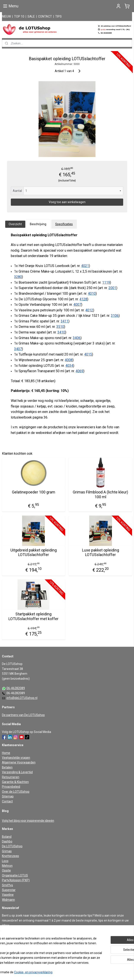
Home (6, 753)
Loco (5, 861)
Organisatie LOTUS (15, 875)
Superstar (9, 890)
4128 (83, 299)
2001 (112, 288)
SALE (31, 16)
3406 (77, 338)
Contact (7, 801)
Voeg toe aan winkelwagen (67, 202)
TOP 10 (19, 16)
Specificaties (64, 224)
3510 (60, 327)
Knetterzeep (10, 856)
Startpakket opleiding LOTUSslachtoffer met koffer (33, 616)
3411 (64, 321)
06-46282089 (15, 688)
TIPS (58, 16)
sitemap (52, 972)
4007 (77, 304)
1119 (106, 282)
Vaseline (8, 894)
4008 (69, 360)
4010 (92, 293)
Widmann (8, 899)
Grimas (7, 851)
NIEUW (6, 16)
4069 (79, 371)
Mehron (7, 865)
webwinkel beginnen (77, 972)
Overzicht (15, 224)
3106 (115, 316)
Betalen (7, 767)
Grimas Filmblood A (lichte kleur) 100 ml (100, 494)
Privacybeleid (11, 786)
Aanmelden (13, 935)
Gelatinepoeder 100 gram (33, 492)
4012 (89, 310)
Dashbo (7, 841)
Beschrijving (38, 224)
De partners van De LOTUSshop (23, 715)
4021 (85, 266)
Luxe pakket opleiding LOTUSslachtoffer (100, 552)
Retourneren (10, 777)
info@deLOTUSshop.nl (21, 698)
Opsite (6, 870)
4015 (88, 354)
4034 (69, 366)
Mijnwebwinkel (113, 972)
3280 (18, 277)
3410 (61, 332)
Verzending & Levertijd (17, 772)
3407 (18, 349)
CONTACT (45, 16)
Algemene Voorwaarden (19, 762)
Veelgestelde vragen (16, 757)
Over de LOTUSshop (15, 791)
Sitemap (8, 796)
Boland (6, 836)
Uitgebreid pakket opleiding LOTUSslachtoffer (33, 552)
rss (61, 972)
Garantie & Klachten (15, 782)
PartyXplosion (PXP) (16, 880)
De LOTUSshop (12, 846)
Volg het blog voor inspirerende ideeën (28, 820)
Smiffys (7, 885)
